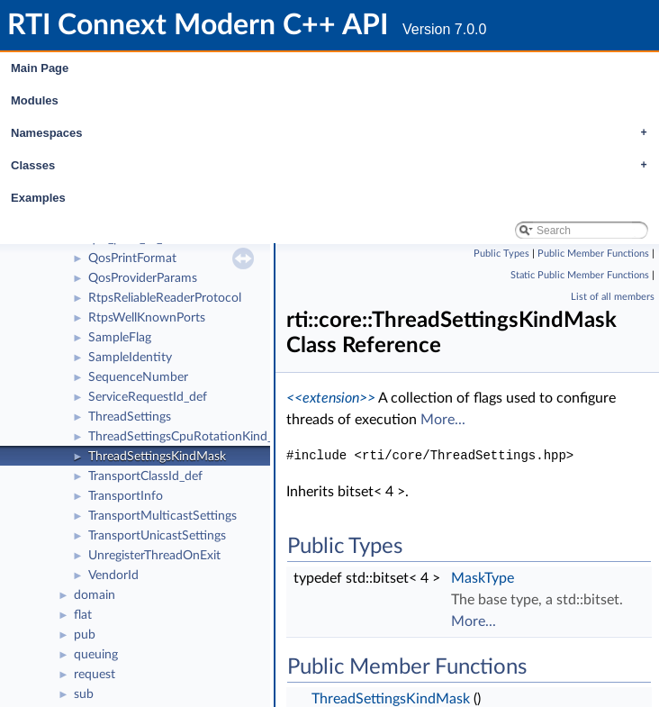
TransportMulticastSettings (162, 516)
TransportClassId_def (145, 476)
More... (442, 419)
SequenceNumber (138, 377)
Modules (35, 100)
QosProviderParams (142, 278)
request (94, 674)
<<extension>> (330, 398)
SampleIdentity (130, 357)
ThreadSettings (129, 417)
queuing (96, 654)
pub (84, 635)
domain (94, 595)
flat (83, 615)
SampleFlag (119, 337)
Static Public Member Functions (579, 275)
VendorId (113, 575)
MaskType (482, 578)
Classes (333, 165)
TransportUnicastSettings (157, 536)
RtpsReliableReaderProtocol (164, 298)
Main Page (39, 68)
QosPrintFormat (132, 258)
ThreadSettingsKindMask (157, 456)
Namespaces (333, 133)
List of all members (612, 297)
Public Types (501, 253)
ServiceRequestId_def (147, 397)
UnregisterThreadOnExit (154, 555)
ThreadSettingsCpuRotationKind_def (189, 437)
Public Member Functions (593, 253)
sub (84, 694)
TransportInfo (125, 496)
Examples (38, 197)
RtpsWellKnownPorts (146, 318)
